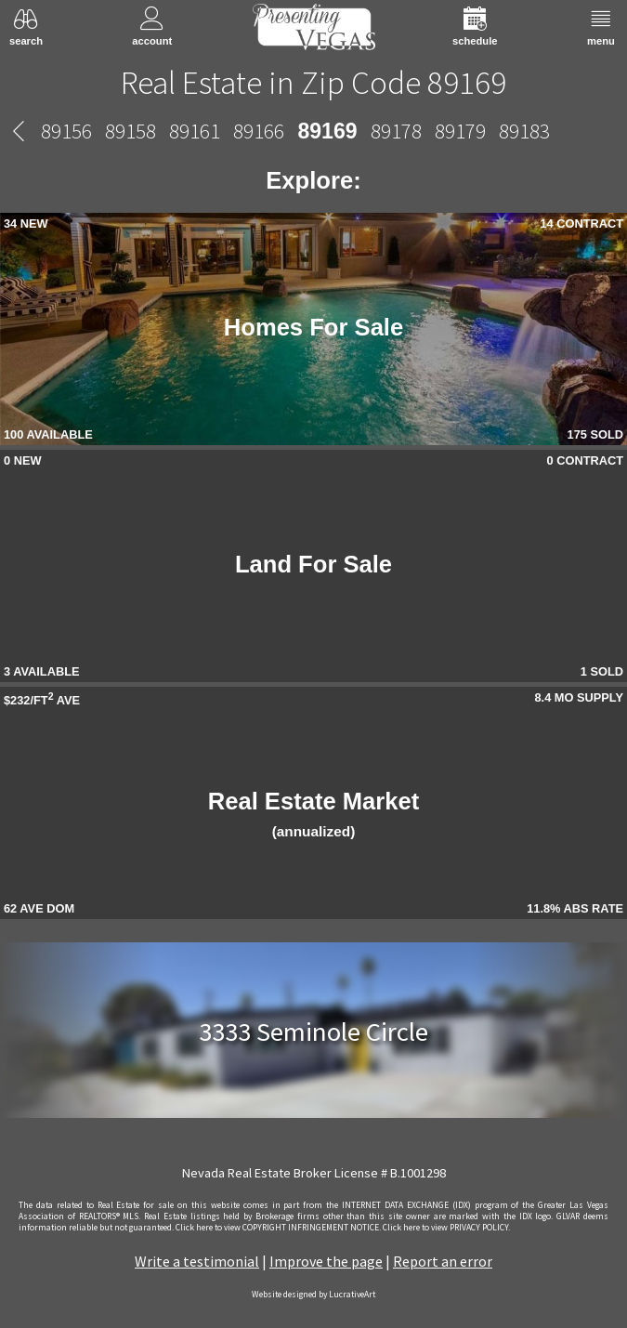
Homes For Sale (313, 327)
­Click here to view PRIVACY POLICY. (446, 1227)
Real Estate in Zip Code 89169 (313, 82)
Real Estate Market (314, 813)
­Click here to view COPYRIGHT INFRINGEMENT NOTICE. (278, 1227)
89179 (460, 130)
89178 (396, 130)
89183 (524, 130)
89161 (194, 130)
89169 (327, 131)
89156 (66, 130)
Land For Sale (313, 564)
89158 (130, 130)
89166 (258, 130)
